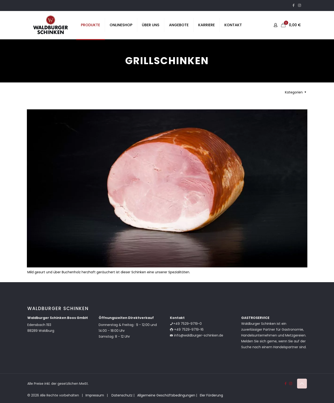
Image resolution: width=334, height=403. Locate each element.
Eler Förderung (211, 395)
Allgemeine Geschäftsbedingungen (166, 395)
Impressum (95, 395)
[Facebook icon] (293, 5)
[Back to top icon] (302, 383)
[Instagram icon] (299, 5)
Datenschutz (122, 395)
